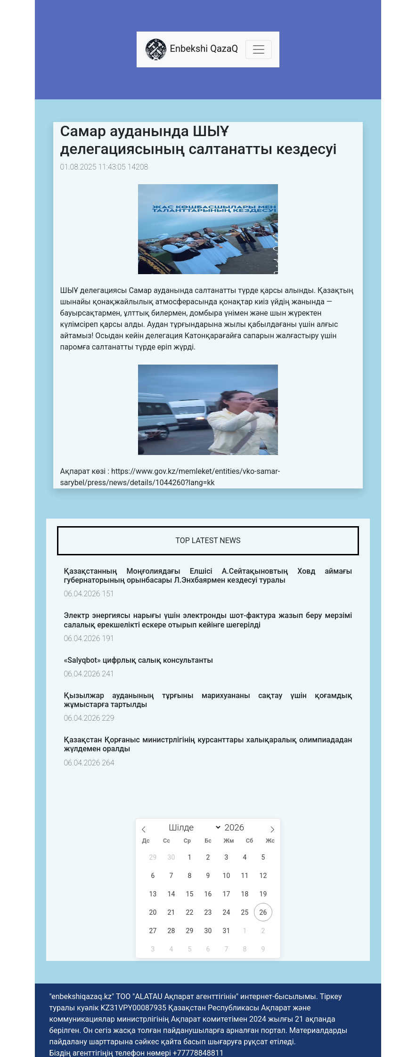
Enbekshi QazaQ (191, 49)
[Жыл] (237, 827)
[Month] (193, 827)
